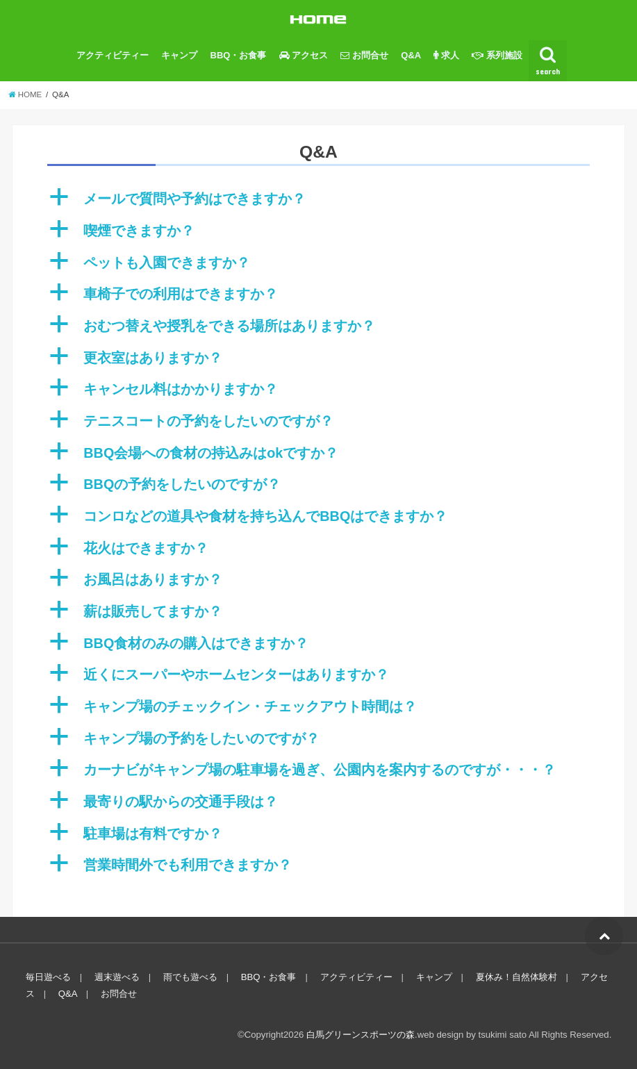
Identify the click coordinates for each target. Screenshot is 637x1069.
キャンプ (179, 55)
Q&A (411, 55)
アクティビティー (112, 55)
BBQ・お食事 (238, 55)
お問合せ (119, 993)
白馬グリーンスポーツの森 (360, 1034)
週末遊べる (117, 977)
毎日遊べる (48, 977)
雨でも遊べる (190, 977)
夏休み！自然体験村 (516, 977)
